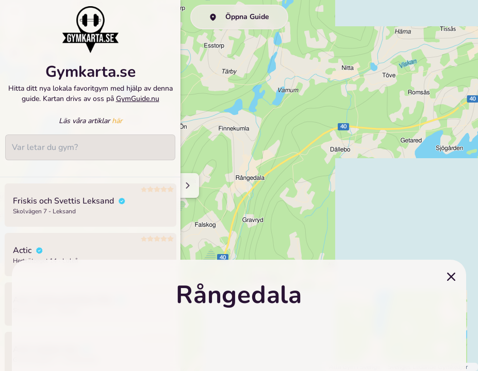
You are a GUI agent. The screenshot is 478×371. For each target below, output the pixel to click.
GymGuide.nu (137, 99)
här (117, 121)
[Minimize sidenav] (187, 185)
